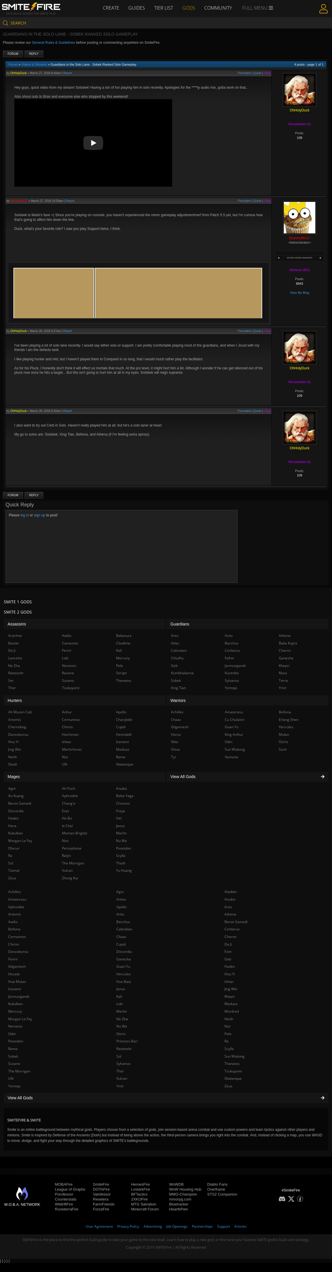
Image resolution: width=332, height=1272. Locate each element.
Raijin (66, 855)
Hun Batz (123, 981)
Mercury (15, 1011)
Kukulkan (15, 1003)
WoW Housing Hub (185, 1189)
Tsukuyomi (233, 1071)
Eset (227, 951)
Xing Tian (178, 687)
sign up (39, 515)
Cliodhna (123, 643)
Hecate (14, 974)
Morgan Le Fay (20, 1018)
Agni (120, 891)
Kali (119, 996)
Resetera (100, 1199)
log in (24, 515)
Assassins (17, 624)
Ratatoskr (124, 1048)
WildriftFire (64, 1204)
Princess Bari (127, 1041)
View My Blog (299, 292)
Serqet (121, 672)
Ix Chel (67, 825)
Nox (65, 840)
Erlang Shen (288, 719)
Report (67, 73)
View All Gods (166, 1097)
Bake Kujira (288, 643)
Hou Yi (229, 974)
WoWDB (176, 1184)
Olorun (13, 848)
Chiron (13, 944)
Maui (283, 672)
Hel (119, 818)
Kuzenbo (232, 672)
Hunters (15, 700)
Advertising (152, 1226)
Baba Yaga (125, 795)
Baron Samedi (236, 921)
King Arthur (234, 734)
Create (111, 8)
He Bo (67, 818)
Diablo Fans (217, 1184)
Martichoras (72, 749)
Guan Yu (123, 966)
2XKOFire (139, 1199)
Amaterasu (17, 899)
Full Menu (258, 8)
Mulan (284, 734)
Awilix (13, 921)
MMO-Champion (183, 1194)
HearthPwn (178, 1209)
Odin (12, 1033)
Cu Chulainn (234, 719)
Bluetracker (179, 1204)
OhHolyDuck (18, 73)
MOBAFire (64, 1184)
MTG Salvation (143, 1204)
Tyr (173, 756)
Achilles (14, 891)
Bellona (14, 929)
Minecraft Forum (145, 1209)
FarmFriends (104, 1204)
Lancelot (15, 658)
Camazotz (70, 643)
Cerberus (232, 929)
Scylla (229, 1048)
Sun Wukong (234, 1056)
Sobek (13, 1056)
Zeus (228, 1086)
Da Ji (228, 944)
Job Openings (177, 1226)
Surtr (283, 749)
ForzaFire (101, 1209)
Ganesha (123, 959)
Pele (227, 1033)
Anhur (121, 899)
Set (10, 680)
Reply (34, 53)
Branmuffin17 (18, 200)
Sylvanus (123, 1063)
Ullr (11, 1078)
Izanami (14, 988)
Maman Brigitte (74, 833)
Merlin (121, 1011)
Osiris (121, 1033)
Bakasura (124, 635)
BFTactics (139, 1194)
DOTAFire (101, 1189)
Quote (257, 73)
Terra (283, 680)
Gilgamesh (17, 966)
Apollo (121, 906)
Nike (174, 741)
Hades (229, 966)
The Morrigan (19, 1071)
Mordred (231, 1011)
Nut (227, 1026)
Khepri (229, 996)
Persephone (72, 848)
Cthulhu (177, 658)
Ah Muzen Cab (20, 712)
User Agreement (99, 1226)
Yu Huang (124, 870)
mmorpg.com (180, 1199)
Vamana (231, 756)
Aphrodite (16, 906)
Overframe (216, 1189)
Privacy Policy (128, 1226)
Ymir (120, 1086)
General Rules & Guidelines (53, 43)
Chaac (121, 936)
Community (218, 8)
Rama (13, 1048)
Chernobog (17, 726)
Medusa (231, 1003)
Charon (230, 936)
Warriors (178, 700)
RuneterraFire (66, 1209)
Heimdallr (124, 734)
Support (223, 1226)
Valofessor (101, 1194)
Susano (14, 1063)
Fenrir (13, 959)
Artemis (14, 914)
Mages (14, 776)
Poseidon (15, 1041)
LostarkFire (140, 1189)
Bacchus (123, 921)
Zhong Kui (70, 878)
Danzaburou (18, 951)
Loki (119, 1003)
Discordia (124, 951)
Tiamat (14, 870)
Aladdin (230, 891)
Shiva (175, 749)
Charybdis (124, 719)
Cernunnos (17, 936)
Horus (176, 734)
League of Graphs (70, 1189)
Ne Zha (122, 1018)
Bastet (13, 643)
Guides (136, 8)
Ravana (68, 672)
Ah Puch (68, 788)
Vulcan (121, 1078)
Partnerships (202, 1226)
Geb (227, 959)
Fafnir (229, 658)
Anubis (230, 899)
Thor (120, 1071)
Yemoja (14, 1086)
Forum (13, 53)
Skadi (12, 764)
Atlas (175, 643)
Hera (12, 825)
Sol (118, 1056)
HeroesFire (140, 1184)
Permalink (244, 73)
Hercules (123, 974)
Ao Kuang (16, 795)
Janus (120, 988)
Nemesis (15, 1026)
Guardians (179, 624)
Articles (240, 1226)
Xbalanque (233, 1078)
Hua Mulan (17, 981)
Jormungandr (19, 996)
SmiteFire (101, 1184)
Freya (120, 810)
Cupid (121, 944)
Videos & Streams (34, 64)
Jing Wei (230, 988)
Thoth (120, 863)
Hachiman (70, 734)
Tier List (163, 8)
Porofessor (64, 1194)
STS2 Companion (222, 1194)
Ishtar (229, 981)
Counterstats (66, 1199)
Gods (188, 8)
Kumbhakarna (182, 672)
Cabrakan (124, 929)
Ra (226, 1041)
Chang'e (68, 803)
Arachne (15, 635)
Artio (120, 914)
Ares (228, 906)
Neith (228, 1018)
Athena (230, 914)
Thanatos (232, 1063)
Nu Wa (121, 1026)
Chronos (123, 803)
